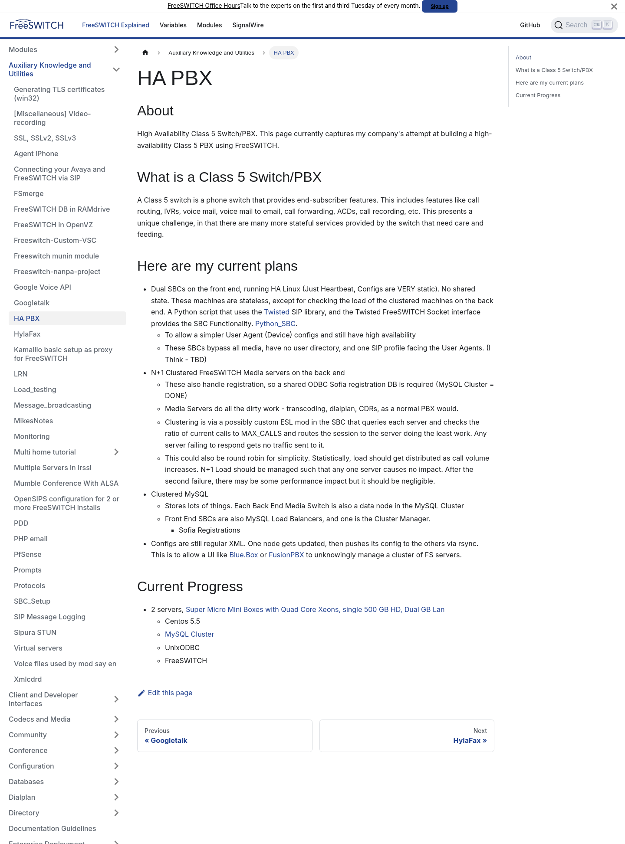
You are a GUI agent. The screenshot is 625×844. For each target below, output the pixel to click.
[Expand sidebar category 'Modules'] (116, 49)
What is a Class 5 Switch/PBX (554, 70)
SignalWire (248, 25)
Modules (209, 25)
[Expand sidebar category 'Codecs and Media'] (116, 719)
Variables (173, 25)
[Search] (584, 25)
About (523, 57)
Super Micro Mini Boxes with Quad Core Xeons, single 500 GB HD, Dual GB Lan (315, 609)
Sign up (440, 6)
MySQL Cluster (189, 634)
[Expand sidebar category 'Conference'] (116, 750)
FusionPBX (286, 554)
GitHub (530, 25)
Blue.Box (243, 554)
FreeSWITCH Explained (115, 25)
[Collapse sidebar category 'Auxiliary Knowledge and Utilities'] (116, 69)
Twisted (276, 312)
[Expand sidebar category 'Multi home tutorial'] (116, 452)
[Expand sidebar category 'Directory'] (116, 813)
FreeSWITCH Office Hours (204, 5)
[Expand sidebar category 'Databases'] (116, 781)
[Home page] (145, 52)
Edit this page (164, 692)
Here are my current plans (550, 82)
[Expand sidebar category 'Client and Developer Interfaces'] (116, 699)
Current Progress (538, 95)
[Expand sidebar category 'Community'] (116, 735)
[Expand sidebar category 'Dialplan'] (116, 797)
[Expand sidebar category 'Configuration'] (116, 766)
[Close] (614, 6)
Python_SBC (275, 323)
